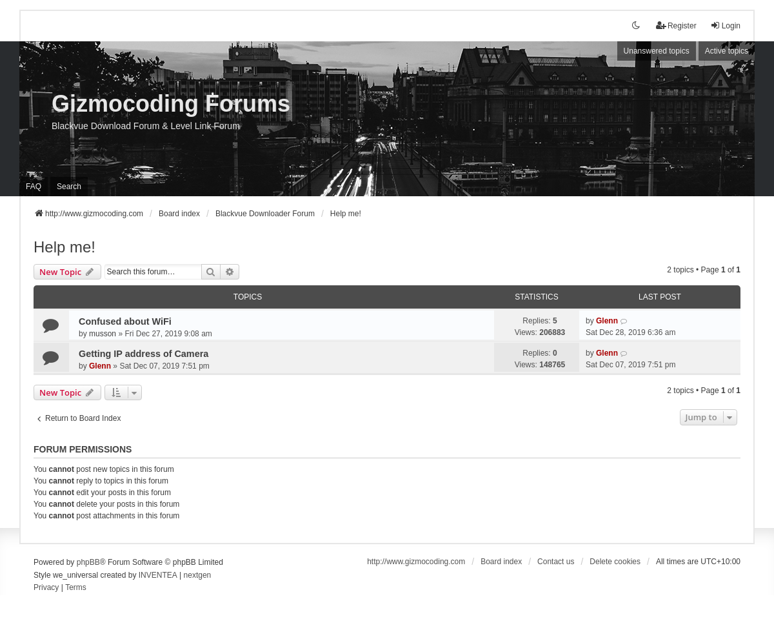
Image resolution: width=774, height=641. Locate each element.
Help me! (64, 247)
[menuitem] (46, 588)
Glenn (607, 320)
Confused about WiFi (125, 321)
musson (102, 333)
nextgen (198, 575)
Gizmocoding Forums (171, 103)
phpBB (88, 562)
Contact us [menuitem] (555, 561)
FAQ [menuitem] (33, 186)
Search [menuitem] (69, 186)
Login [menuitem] (725, 25)
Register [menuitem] (676, 25)
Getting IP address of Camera (143, 354)
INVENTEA (158, 575)
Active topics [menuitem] (726, 51)
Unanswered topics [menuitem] (657, 51)
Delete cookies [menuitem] (615, 561)
